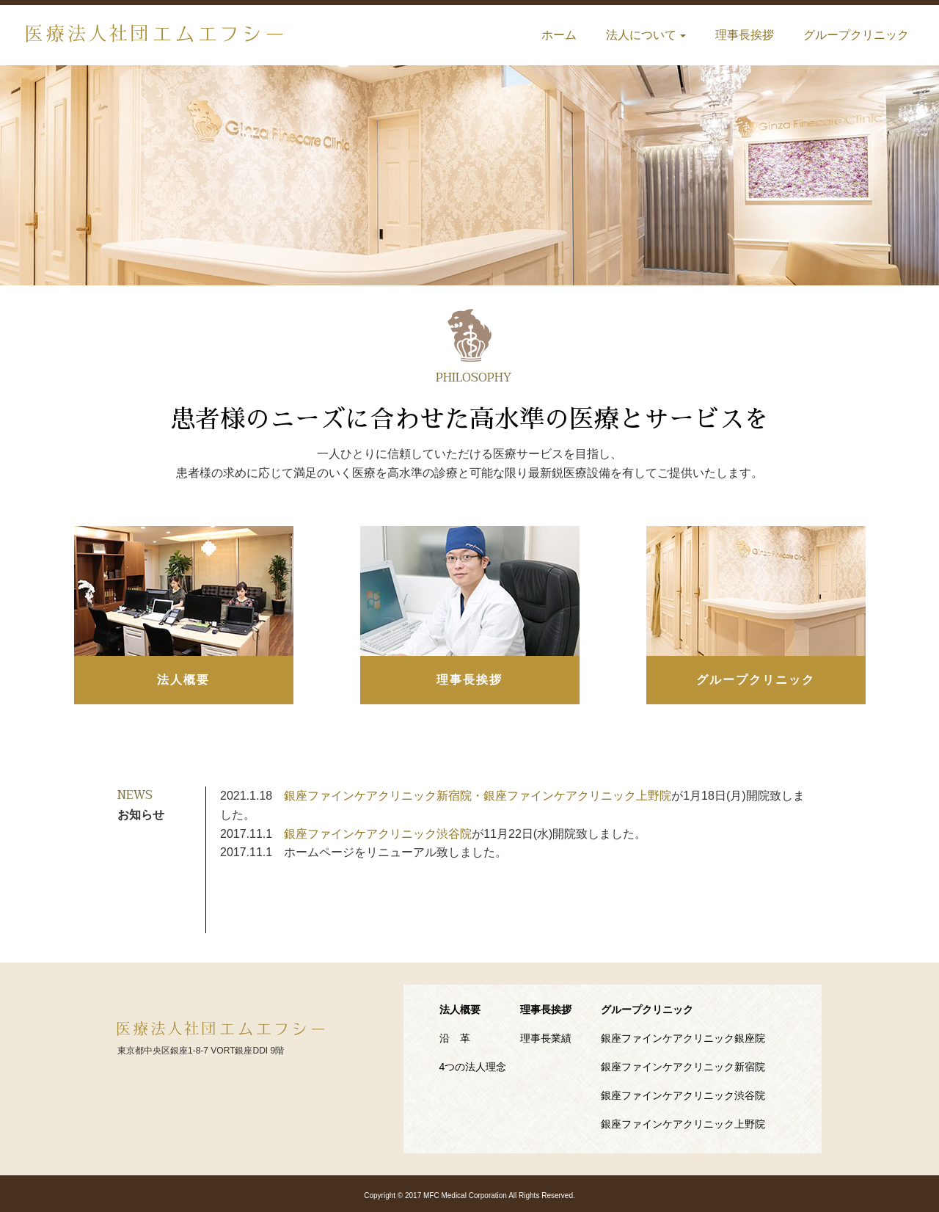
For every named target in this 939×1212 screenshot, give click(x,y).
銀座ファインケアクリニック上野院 (683, 1124)
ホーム (559, 35)
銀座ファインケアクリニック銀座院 (683, 1038)
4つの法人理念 (473, 1067)
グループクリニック (856, 35)
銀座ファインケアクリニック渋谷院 (378, 834)
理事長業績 (545, 1038)
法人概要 (183, 679)
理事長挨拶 (744, 35)
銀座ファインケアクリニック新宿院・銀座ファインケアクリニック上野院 (477, 795)
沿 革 (454, 1038)
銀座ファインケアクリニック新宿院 (683, 1067)
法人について (646, 35)
